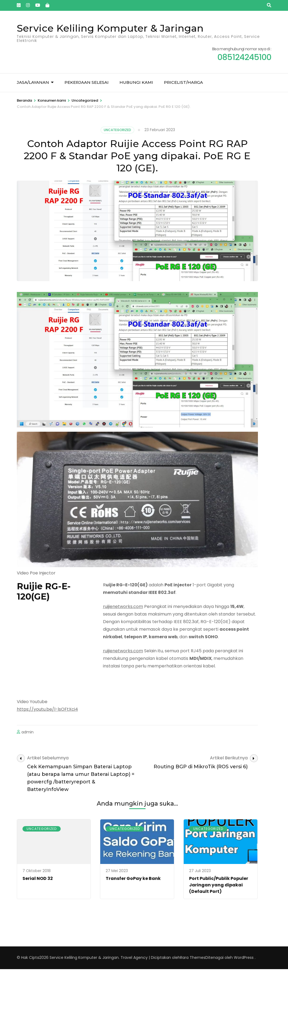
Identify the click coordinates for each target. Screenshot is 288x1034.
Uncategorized (117, 130)
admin (27, 732)
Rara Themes (192, 957)
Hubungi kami (136, 82)
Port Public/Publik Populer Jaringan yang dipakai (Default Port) (218, 885)
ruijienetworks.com (123, 606)
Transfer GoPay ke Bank (133, 878)
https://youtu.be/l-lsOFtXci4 (47, 709)
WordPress (244, 957)
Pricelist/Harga (183, 82)
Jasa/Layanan (33, 82)
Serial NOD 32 (37, 878)
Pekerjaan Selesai (86, 82)
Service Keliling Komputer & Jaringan (110, 28)
